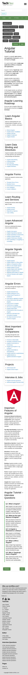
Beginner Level (7, 23)
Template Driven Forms (12, 182)
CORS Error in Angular (12, 305)
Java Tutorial (5, 604)
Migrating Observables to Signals (15, 272)
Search (3, 13)
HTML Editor (5, 635)
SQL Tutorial (5, 628)
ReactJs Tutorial (6, 621)
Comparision (16, 37)
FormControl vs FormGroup (13, 185)
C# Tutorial (5, 611)
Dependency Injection (12, 211)
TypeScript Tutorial (7, 624)
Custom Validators (11, 189)
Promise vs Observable (12, 339)
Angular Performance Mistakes (14, 238)
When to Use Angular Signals (14, 265)
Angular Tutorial (6, 619)
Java (10, 18)
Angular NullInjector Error (13, 293)
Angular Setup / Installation (13, 131)
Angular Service (11, 209)
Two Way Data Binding (12, 164)
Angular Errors (7, 37)
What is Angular (11, 130)
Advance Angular (8, 33)
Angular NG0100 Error (12, 291)
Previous (16, 44)
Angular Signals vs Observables (15, 262)
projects (5, 40)
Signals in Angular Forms (13, 270)
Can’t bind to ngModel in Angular (15, 298)
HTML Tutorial (5, 614)
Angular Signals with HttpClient (14, 269)
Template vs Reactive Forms (14, 341)
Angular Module (11, 136)
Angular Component (12, 135)
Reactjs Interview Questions (9, 650)
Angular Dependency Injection (14, 233)
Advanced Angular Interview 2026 (15, 382)
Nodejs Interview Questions (9, 652)
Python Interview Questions (9, 658)
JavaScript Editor (6, 637)
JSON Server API (11, 367)
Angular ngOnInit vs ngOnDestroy (15, 353)
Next (22, 44)
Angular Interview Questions (14, 380)
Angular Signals (11, 260)
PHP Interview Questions (8, 655)
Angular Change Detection (13, 236)
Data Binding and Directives (10, 26)
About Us (4, 666)
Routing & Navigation (9, 30)
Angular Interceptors (12, 231)
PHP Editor (5, 639)
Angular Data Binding (12, 159)
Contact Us (5, 668)
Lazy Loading (10, 212)
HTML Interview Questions (8, 645)
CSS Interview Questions (8, 647)
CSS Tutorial (5, 616)
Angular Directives (11, 166)
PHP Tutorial (5, 626)
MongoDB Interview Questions (9, 653)
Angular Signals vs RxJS (13, 267)
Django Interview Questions (9, 660)
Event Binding (10, 163)
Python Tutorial (6, 606)
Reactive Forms (11, 184)
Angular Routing (11, 207)
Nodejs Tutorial (6, 623)
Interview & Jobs (14, 40)
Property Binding (11, 161)
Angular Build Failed (12, 308)
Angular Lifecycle (11, 133)
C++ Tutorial (5, 609)
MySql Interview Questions (9, 657)
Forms (21, 26)
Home (4, 18)
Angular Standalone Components (15, 234)
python (16, 18)
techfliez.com (16, 672)
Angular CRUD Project (12, 369)
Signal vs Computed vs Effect (14, 264)
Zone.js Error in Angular (13, 303)
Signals (16, 33)
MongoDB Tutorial (6, 629)
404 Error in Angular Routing (14, 306)
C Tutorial (4, 607)
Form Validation (11, 187)
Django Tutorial (6, 612)
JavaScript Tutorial (6, 618)
